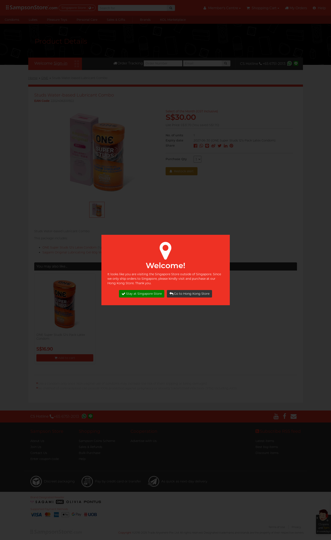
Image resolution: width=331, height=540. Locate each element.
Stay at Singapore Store (142, 294)
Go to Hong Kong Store (189, 294)
